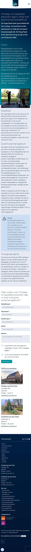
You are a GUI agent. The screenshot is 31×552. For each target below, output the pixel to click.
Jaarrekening (5, 494)
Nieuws (3, 460)
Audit (3, 454)
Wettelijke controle (6, 492)
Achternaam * (6, 319)
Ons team (4, 448)
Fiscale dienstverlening (8, 496)
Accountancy (5, 490)
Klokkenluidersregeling (8, 504)
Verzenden (6, 361)
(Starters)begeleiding (7, 498)
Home (3, 444)
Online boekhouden (7, 502)
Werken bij (4, 458)
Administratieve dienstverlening (10, 500)
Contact (3, 462)
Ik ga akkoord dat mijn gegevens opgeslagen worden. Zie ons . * (17, 348)
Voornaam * (5, 311)
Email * (3, 326)
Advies (3, 456)
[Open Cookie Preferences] (2, 549)
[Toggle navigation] (29, 4)
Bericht (3, 333)
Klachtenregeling (6, 506)
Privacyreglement (6, 508)
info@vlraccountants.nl (9, 395)
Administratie (5, 452)
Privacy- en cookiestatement (10, 532)
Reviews (3, 450)
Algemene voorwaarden (8, 510)
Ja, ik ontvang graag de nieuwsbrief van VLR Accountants (16, 356)
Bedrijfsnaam (5, 304)
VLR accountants (6, 446)
